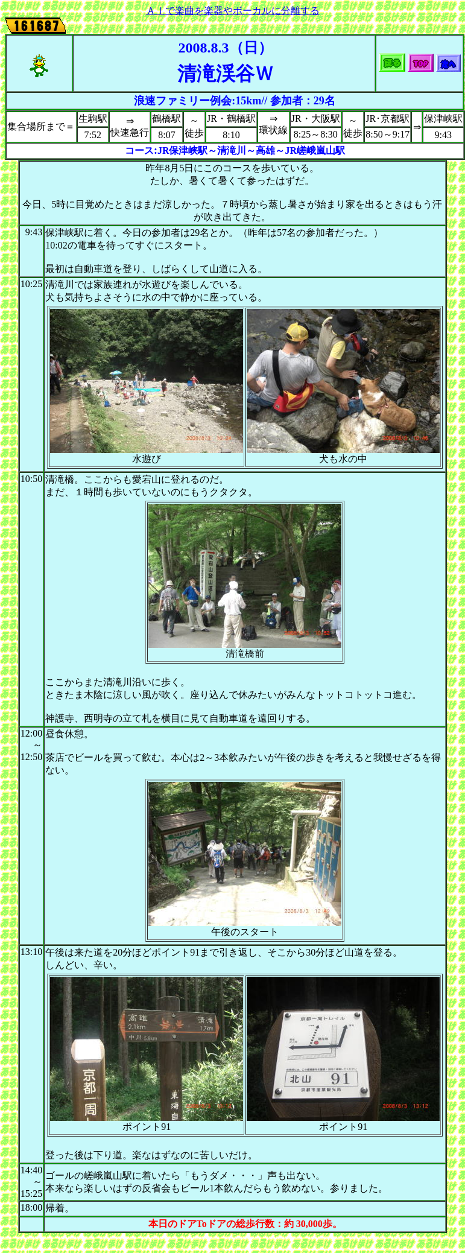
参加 (281, 101)
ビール (88, 757)
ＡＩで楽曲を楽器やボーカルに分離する (233, 10)
